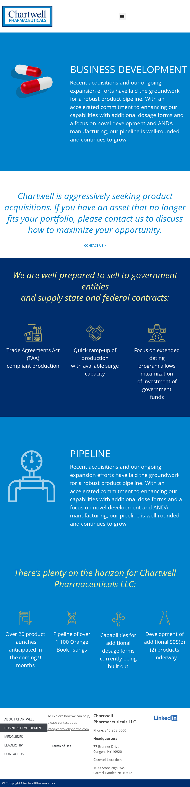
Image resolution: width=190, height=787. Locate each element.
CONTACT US (14, 754)
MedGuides (13, 736)
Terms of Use (61, 746)
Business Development (23, 728)
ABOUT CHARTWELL (19, 719)
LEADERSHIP (13, 745)
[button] (122, 16)
